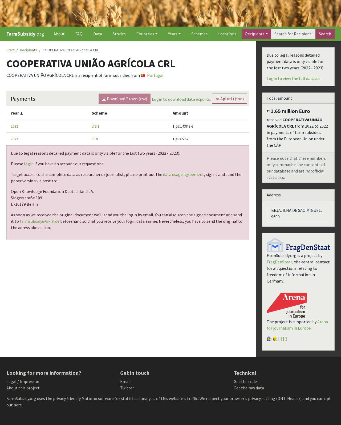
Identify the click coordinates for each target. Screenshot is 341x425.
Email (125, 381)
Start (10, 50)
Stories (119, 33)
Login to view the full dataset (293, 78)
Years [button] (172, 33)
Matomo (89, 398)
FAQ (79, 33)
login (29, 163)
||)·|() (282, 338)
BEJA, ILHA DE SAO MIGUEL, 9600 (296, 213)
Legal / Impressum (23, 381)
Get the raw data (249, 387)
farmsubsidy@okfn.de (39, 221)
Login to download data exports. (181, 99)
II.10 (95, 139)
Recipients (255, 33)
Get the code (245, 381)
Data (97, 33)
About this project (23, 387)
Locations (227, 33)
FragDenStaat (279, 261)
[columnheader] (47, 113)
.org (25, 34)
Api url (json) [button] (230, 98)
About (59, 33)
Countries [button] (145, 33)
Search (325, 33)
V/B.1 (95, 126)
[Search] (293, 34)
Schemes (199, 33)
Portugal (152, 75)
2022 (14, 126)
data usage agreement (183, 174)
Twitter (127, 387)
